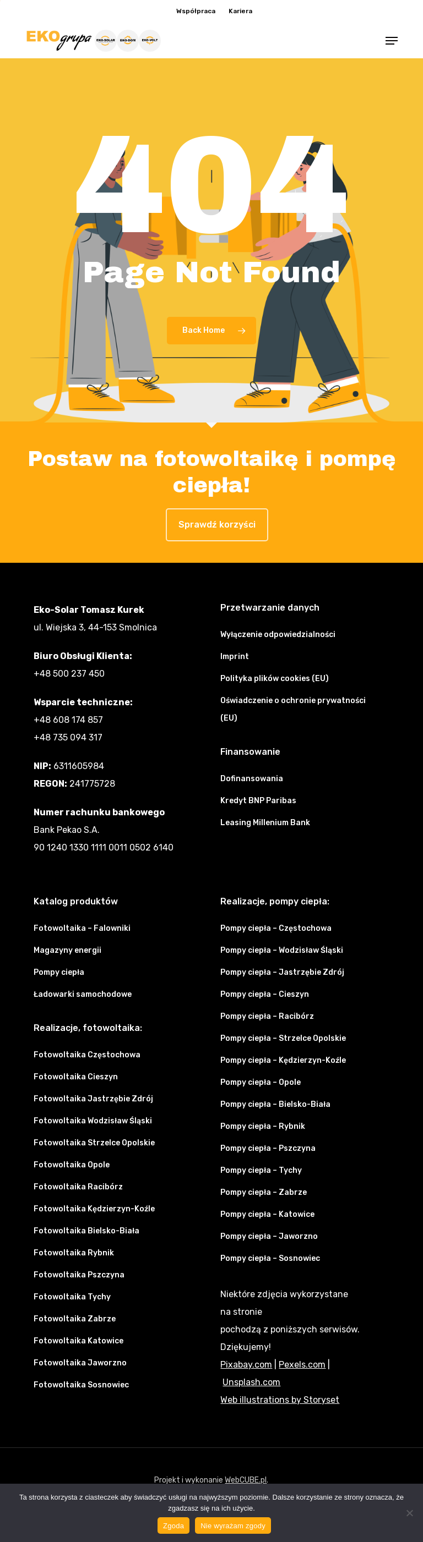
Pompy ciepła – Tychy (261, 1170)
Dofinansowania (251, 778)
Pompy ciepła (59, 972)
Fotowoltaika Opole (72, 1165)
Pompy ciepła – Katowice (267, 1214)
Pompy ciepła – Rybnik (262, 1126)
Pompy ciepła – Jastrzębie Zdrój (282, 972)
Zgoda (173, 1526)
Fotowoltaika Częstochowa (87, 1055)
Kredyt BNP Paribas (258, 800)
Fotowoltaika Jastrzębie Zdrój (93, 1099)
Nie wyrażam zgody (232, 1526)
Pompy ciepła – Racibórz (267, 1016)
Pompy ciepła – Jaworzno (269, 1236)
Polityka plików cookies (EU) (274, 678)
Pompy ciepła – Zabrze (263, 1192)
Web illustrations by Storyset (279, 1400)
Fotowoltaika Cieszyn (76, 1077)
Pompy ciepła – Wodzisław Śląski (281, 950)
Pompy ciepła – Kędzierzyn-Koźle (283, 1060)
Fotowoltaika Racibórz (78, 1187)
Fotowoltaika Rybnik (74, 1253)
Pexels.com (302, 1364)
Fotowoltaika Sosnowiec (81, 1385)
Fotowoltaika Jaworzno (80, 1363)
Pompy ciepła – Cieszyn (264, 994)
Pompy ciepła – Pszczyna (268, 1148)
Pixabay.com (246, 1364)
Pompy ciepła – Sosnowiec (270, 1258)
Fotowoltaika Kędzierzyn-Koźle (94, 1209)
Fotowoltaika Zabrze (75, 1319)
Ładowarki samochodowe (83, 994)
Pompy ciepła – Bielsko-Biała (275, 1104)
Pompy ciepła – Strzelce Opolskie (283, 1038)
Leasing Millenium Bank (265, 822)
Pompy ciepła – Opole (260, 1082)
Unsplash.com (251, 1382)
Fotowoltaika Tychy (72, 1297)
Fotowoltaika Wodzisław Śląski (93, 1121)
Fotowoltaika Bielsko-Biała (86, 1231)
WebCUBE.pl (246, 1480)
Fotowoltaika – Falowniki (82, 928)
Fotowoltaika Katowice (78, 1341)
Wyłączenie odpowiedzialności (277, 634)
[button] (392, 40)
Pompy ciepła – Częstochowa (276, 928)
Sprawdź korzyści (217, 524)
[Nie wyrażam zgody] (409, 1512)
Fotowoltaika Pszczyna (79, 1275)
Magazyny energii (67, 950)
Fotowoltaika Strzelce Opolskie (94, 1143)
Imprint (234, 656)
